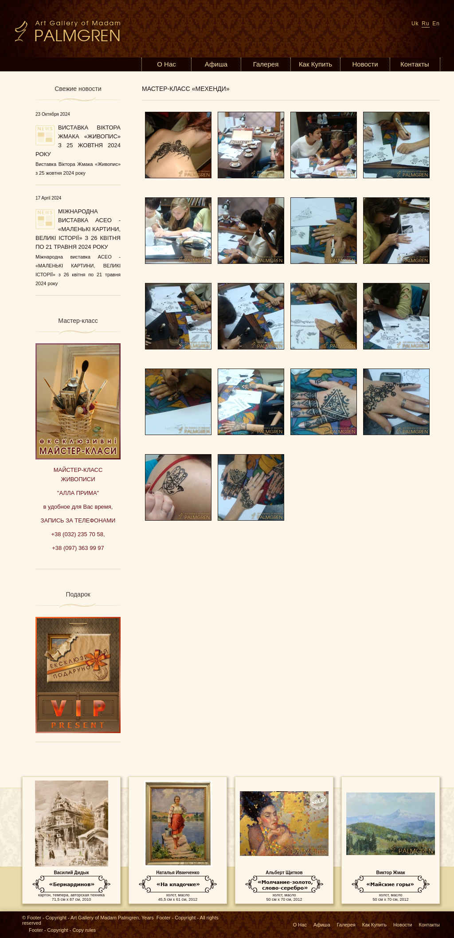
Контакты (414, 64)
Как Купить (315, 64)
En (436, 23)
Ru (425, 23)
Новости (365, 64)
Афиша (216, 64)
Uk (415, 23)
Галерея (266, 64)
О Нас (166, 64)
